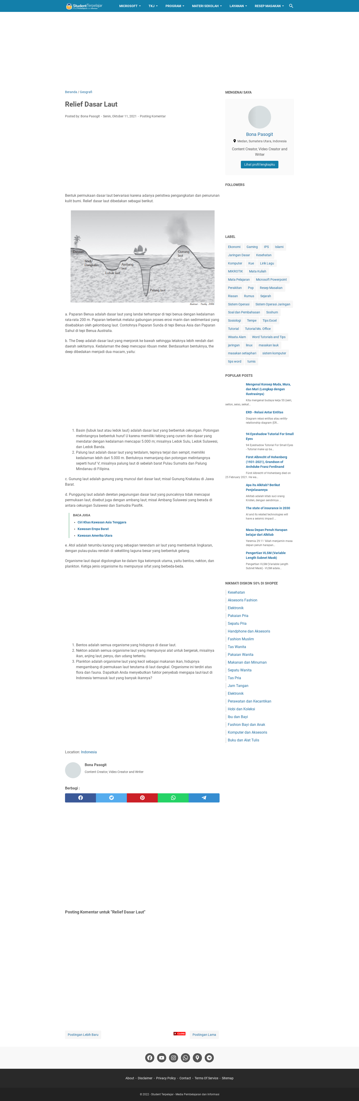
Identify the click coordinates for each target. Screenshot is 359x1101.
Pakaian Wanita (240, 654)
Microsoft (128, 6)
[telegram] (204, 797)
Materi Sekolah (205, 6)
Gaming (252, 247)
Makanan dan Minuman (247, 662)
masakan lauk (269, 345)
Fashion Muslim (241, 639)
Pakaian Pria (238, 616)
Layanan (237, 6)
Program (173, 6)
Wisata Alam (237, 337)
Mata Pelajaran (239, 279)
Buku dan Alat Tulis (243, 740)
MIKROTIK (235, 271)
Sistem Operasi (238, 304)
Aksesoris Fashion (242, 600)
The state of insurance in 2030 (268, 508)
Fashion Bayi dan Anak (246, 724)
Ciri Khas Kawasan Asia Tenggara (102, 522)
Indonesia (89, 752)
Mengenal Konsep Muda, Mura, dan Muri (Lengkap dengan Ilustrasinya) (268, 389)
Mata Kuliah (257, 271)
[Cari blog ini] (291, 6)
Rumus (249, 296)
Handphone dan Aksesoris (249, 631)
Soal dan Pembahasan (244, 312)
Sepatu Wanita (240, 670)
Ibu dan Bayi (238, 717)
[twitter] (111, 797)
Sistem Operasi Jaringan (273, 304)
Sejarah (265, 296)
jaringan (234, 345)
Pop (251, 288)
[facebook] (80, 797)
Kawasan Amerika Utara (95, 535)
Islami (279, 247)
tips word (234, 361)
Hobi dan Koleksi (241, 709)
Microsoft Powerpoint (271, 279)
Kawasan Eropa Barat (93, 529)
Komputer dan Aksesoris (247, 732)
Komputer (235, 263)
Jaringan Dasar (239, 255)
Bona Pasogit (259, 134)
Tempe (251, 320)
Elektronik (236, 608)
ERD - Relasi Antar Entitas (264, 412)
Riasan (233, 296)
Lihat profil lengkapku (259, 164)
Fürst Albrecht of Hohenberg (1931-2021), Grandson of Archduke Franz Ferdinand (266, 461)
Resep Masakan (268, 6)
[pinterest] (142, 797)
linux (249, 345)
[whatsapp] (173, 797)
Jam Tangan (238, 686)
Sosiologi (234, 320)
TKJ (152, 6)
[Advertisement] (179, 51)
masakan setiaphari (242, 353)
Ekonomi (234, 247)
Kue (251, 263)
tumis (251, 361)
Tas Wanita (237, 647)
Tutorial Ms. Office (258, 329)
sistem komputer (274, 353)
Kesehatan (264, 255)
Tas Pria (234, 678)
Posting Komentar (153, 116)
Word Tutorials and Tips (269, 337)
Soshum (272, 312)
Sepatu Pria (237, 623)
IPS (266, 247)
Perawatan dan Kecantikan (249, 701)
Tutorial (233, 329)
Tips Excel (270, 320)
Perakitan (235, 288)
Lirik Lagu (267, 263)
